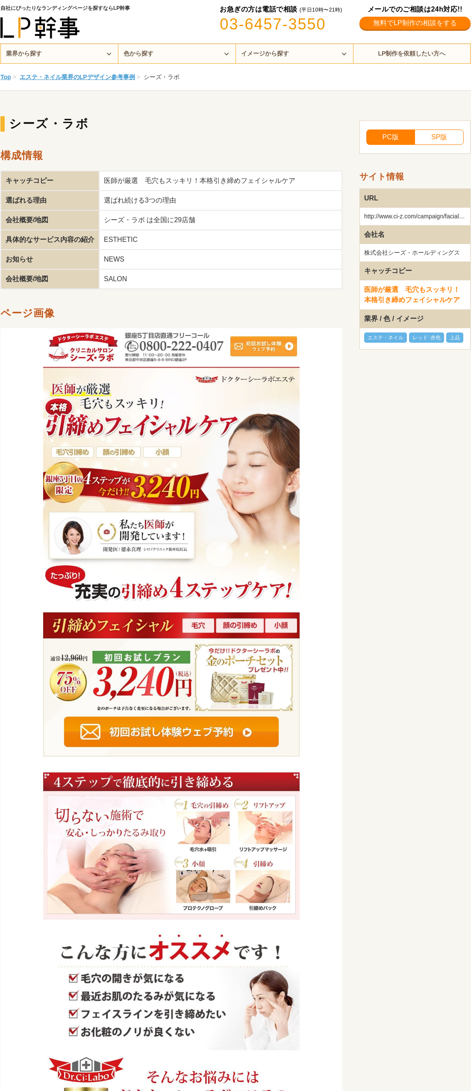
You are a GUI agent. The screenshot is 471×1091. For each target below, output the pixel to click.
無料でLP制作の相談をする (415, 22)
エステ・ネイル (385, 338)
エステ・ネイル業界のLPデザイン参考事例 (77, 77)
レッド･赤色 (426, 338)
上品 (455, 338)
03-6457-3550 (273, 24)
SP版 (439, 137)
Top (5, 77)
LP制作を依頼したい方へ (412, 53)
